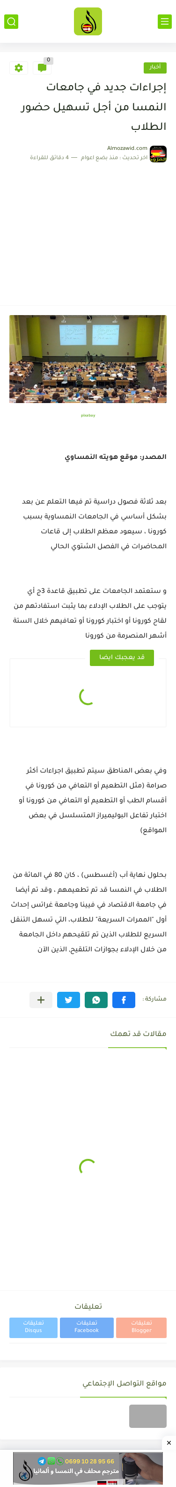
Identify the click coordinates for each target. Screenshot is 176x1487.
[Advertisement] (88, 229)
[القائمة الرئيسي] (165, 21)
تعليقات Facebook (86, 1327)
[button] (123, 1000)
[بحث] (11, 21)
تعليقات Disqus (33, 1327)
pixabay (88, 416)
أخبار (155, 68)
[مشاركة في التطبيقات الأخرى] (40, 1000)
